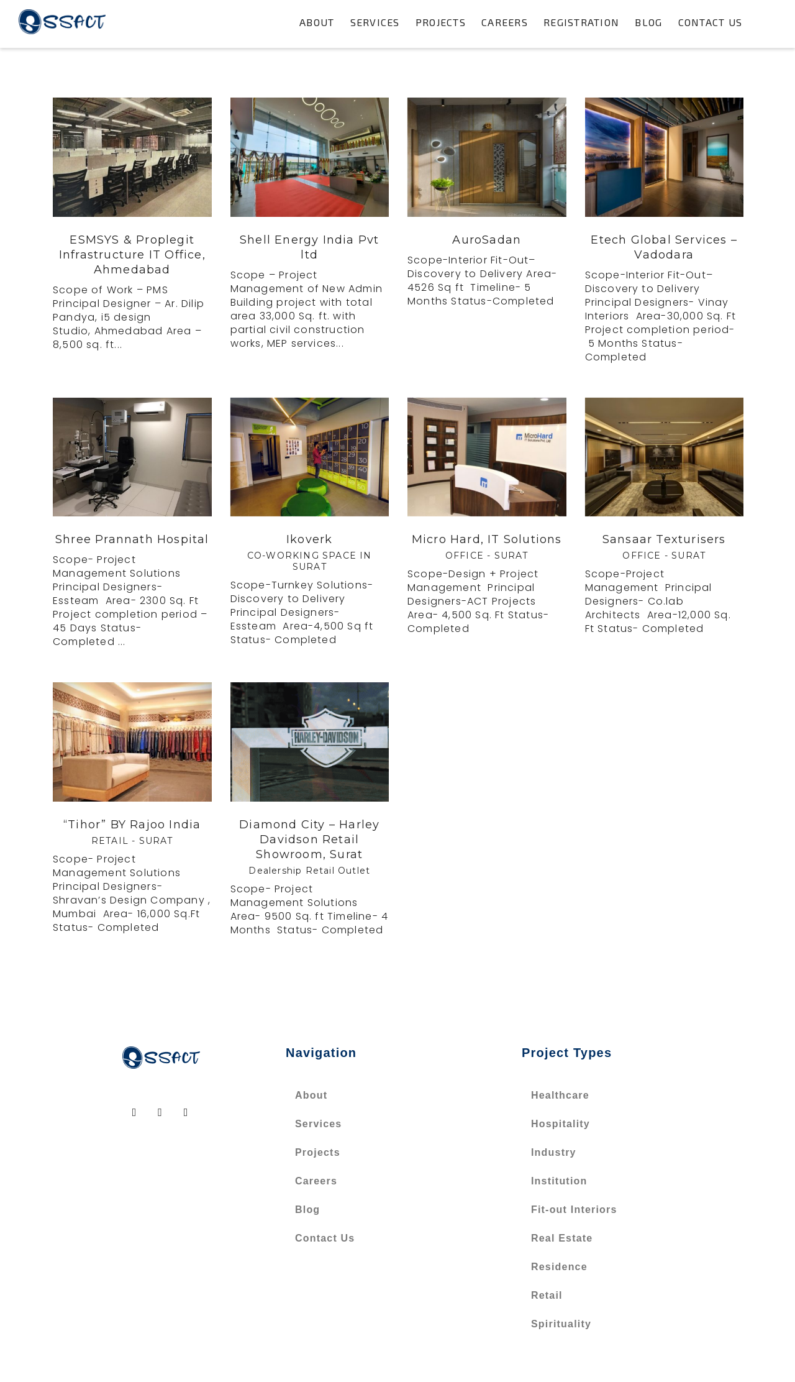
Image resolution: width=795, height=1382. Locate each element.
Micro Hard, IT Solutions (487, 539)
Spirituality (561, 1324)
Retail (547, 1295)
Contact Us (710, 22)
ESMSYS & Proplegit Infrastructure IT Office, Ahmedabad (132, 255)
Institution (559, 1181)
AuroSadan (486, 240)
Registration (581, 22)
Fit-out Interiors (574, 1209)
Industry (553, 1152)
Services (375, 22)
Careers (504, 22)
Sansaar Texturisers (664, 539)
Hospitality (560, 1124)
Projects (441, 22)
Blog (648, 22)
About (316, 22)
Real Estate (562, 1238)
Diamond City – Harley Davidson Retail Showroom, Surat (309, 839)
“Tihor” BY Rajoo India (132, 824)
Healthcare (560, 1095)
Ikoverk (309, 539)
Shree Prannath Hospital (132, 539)
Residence (559, 1266)
